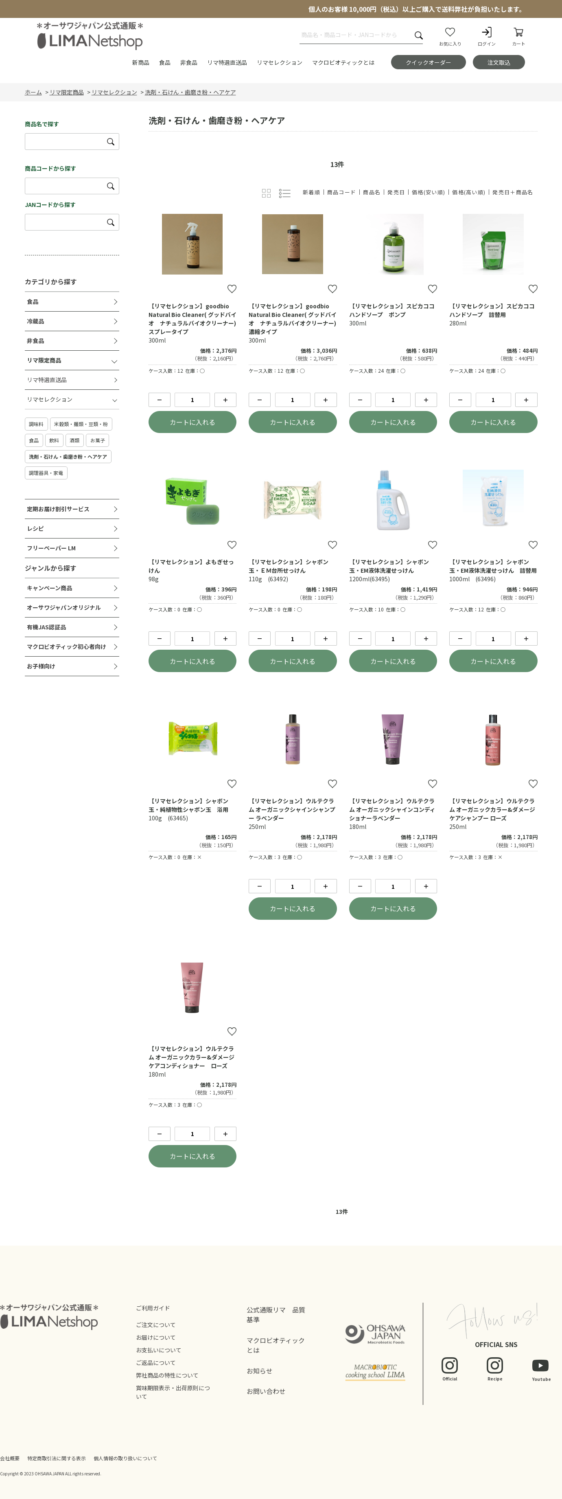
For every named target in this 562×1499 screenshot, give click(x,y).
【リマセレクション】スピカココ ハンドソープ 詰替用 (494, 310)
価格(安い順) (428, 192)
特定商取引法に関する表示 (56, 1458)
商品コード (341, 192)
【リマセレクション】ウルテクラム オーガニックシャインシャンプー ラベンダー (292, 809)
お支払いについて (159, 1350)
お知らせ (260, 1371)
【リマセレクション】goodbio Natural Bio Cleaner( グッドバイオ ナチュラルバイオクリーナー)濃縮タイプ (293, 319)
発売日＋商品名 (512, 192)
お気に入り (450, 36)
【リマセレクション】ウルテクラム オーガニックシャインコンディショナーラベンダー (392, 809)
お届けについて (156, 1337)
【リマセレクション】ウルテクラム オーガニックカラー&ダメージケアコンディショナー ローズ (191, 1057)
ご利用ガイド (153, 1308)
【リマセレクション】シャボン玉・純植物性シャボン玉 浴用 (188, 805)
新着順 (311, 192)
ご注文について (156, 1325)
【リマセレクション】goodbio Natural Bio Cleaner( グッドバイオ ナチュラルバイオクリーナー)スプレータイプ (192, 319)
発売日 (396, 192)
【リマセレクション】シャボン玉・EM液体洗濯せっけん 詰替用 (493, 566)
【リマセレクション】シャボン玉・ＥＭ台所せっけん (288, 566)
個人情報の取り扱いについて (125, 1458)
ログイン (487, 36)
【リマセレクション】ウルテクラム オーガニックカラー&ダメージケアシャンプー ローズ (492, 809)
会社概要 (10, 1458)
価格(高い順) (468, 192)
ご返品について (156, 1362)
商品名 (371, 192)
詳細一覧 (285, 193)
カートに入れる (192, 422)
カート (518, 36)
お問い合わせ (266, 1391)
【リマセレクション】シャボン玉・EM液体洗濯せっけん (389, 566)
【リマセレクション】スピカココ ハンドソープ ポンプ (394, 310)
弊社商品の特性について (167, 1375)
